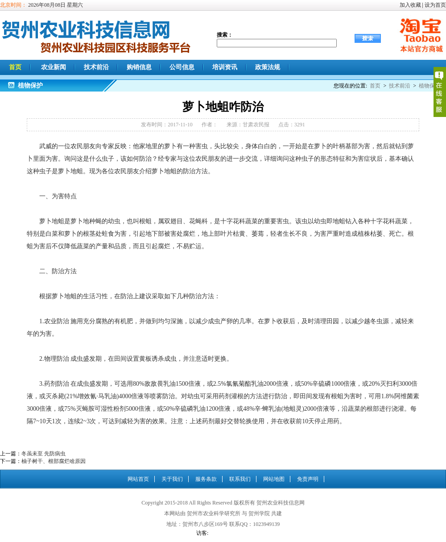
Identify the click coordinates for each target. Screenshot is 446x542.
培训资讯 (224, 67)
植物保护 (429, 86)
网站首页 (138, 479)
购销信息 (139, 67)
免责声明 (307, 479)
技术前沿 (96, 67)
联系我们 (240, 479)
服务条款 (206, 479)
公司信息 (181, 67)
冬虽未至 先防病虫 (43, 453)
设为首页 (435, 5)
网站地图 (274, 479)
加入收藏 (410, 5)
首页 (15, 67)
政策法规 (267, 67)
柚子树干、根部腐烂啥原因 (53, 461)
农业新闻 (53, 67)
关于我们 (172, 479)
